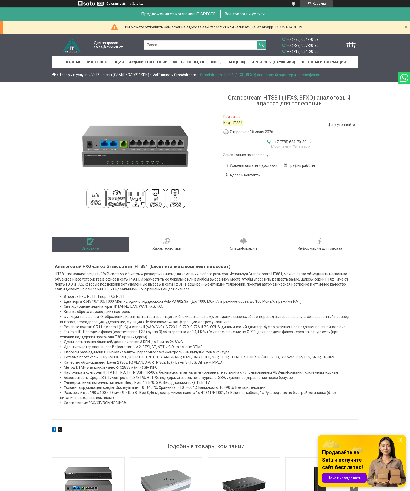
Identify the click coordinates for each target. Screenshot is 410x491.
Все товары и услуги (245, 14)
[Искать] (261, 45)
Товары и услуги (73, 75)
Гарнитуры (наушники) (272, 62)
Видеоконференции (105, 62)
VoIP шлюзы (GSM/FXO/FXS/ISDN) (120, 75)
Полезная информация (323, 62)
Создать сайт (116, 3)
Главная (72, 62)
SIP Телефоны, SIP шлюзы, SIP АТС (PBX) (209, 62)
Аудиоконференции (148, 62)
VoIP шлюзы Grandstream (174, 75)
